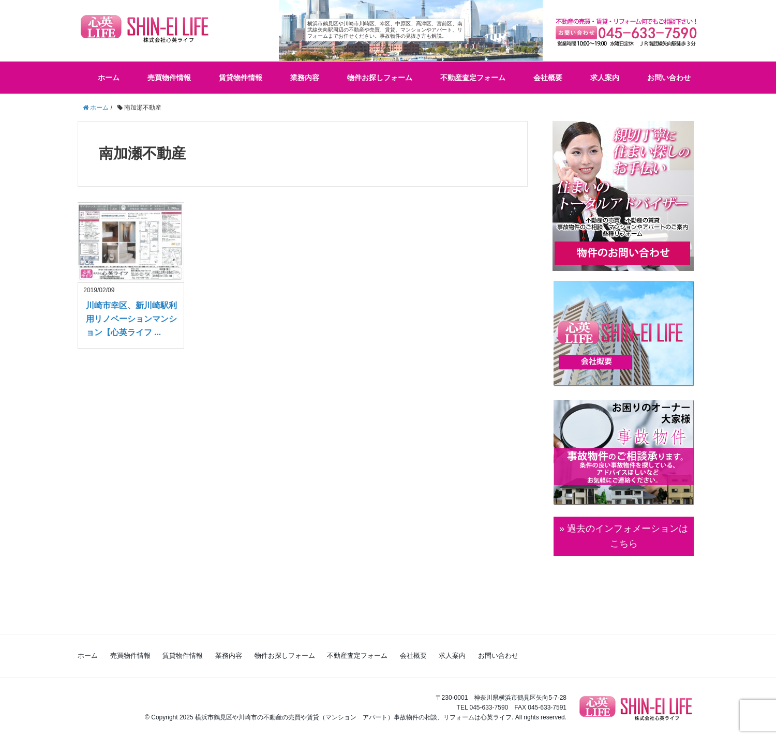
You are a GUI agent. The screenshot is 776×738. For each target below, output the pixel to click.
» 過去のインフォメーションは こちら (623, 536)
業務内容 (304, 77)
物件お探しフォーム (379, 77)
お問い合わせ (669, 77)
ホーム (109, 77)
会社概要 (547, 77)
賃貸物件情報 (240, 77)
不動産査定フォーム (472, 77)
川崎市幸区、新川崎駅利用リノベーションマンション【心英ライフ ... (131, 318)
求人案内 (604, 77)
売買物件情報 (169, 77)
